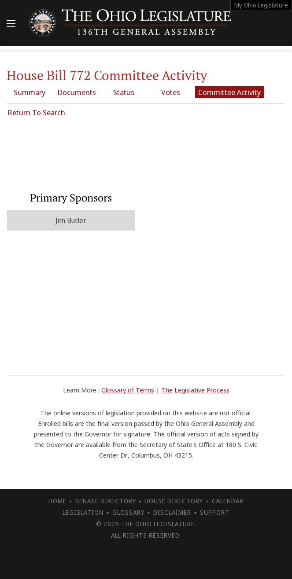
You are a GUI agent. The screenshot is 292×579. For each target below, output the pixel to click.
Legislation (83, 512)
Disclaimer (172, 512)
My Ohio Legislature (261, 5)
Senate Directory (105, 501)
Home (57, 501)
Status (123, 92)
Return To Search (36, 112)
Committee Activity (229, 92)
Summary (29, 92)
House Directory (173, 501)
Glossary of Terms (127, 389)
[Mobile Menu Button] (11, 24)
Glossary (128, 512)
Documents (76, 92)
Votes (170, 92)
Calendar (228, 501)
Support (214, 512)
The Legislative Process (195, 389)
